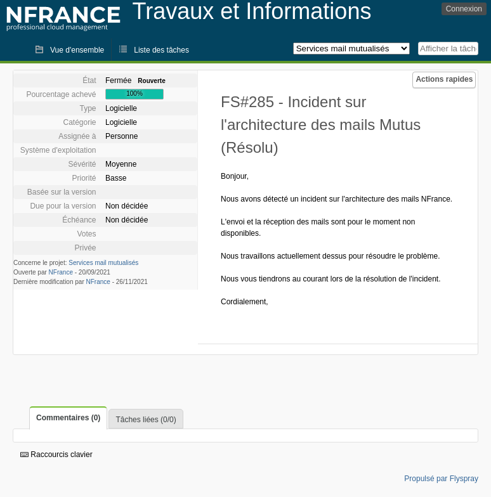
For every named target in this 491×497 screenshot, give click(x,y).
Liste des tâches (161, 50)
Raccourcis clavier (56, 454)
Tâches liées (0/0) (145, 419)
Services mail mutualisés (103, 262)
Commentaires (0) (68, 417)
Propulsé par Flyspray (441, 478)
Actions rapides (444, 79)
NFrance (61, 272)
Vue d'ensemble (77, 50)
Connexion (464, 8)
